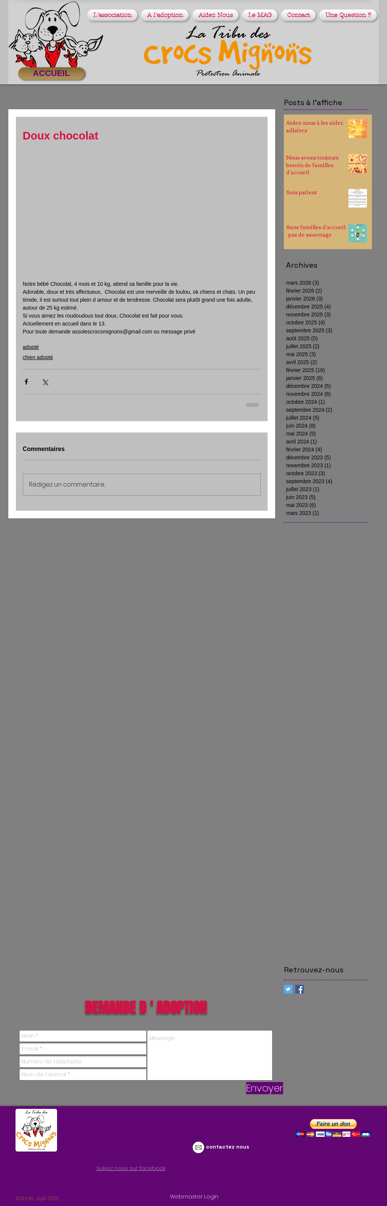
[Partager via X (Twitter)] (44, 381)
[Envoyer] (264, 1088)
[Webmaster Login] (194, 1197)
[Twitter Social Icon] (288, 989)
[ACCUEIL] (51, 73)
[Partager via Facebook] (26, 381)
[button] (113, 15)
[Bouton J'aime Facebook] (93, 1182)
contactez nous (227, 1146)
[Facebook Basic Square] (299, 989)
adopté (31, 347)
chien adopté (38, 357)
